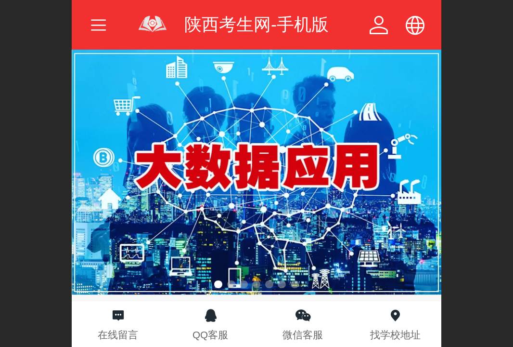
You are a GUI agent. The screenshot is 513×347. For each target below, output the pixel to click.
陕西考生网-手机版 (256, 24)
